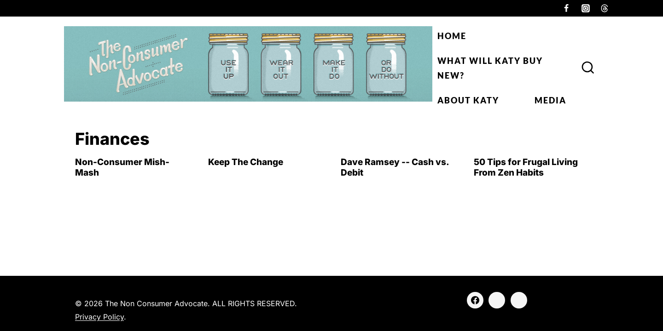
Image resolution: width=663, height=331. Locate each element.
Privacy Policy (99, 316)
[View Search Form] (587, 68)
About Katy (468, 100)
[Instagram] (585, 8)
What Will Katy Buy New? (490, 68)
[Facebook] (566, 8)
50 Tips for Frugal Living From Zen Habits (526, 167)
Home (451, 36)
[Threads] (604, 8)
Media (550, 100)
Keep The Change (245, 162)
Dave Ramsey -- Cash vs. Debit (395, 167)
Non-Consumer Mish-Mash (122, 167)
